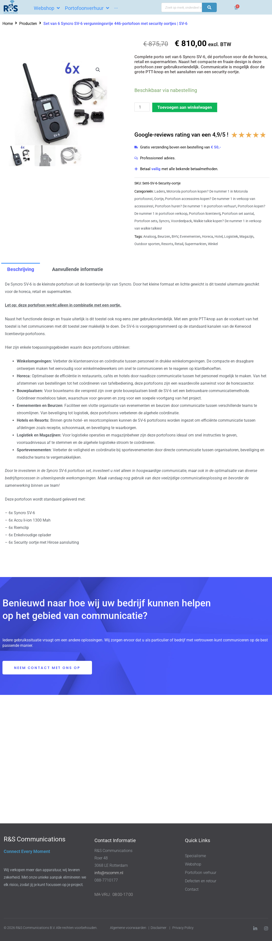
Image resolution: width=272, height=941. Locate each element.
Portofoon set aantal (238, 214)
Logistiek (231, 236)
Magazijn (246, 236)
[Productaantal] (142, 107)
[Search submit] (209, 7)
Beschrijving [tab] (20, 269)
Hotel (219, 236)
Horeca (207, 236)
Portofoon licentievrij (204, 214)
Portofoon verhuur (200, 872)
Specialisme (195, 855)
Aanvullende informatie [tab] (77, 269)
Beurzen (164, 236)
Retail (179, 244)
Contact (192, 889)
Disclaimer (158, 928)
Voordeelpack (181, 221)
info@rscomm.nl (108, 872)
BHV (175, 236)
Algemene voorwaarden (128, 928)
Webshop (193, 864)
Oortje (158, 199)
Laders (159, 191)
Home (7, 23)
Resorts (167, 244)
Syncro (164, 221)
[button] (97, 69)
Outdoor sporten (147, 244)
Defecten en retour (200, 881)
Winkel (213, 244)
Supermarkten (195, 244)
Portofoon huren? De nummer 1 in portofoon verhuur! (195, 206)
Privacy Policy (183, 928)
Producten (28, 23)
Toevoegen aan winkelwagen (184, 107)
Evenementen (190, 236)
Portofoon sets (145, 221)
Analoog (149, 236)
